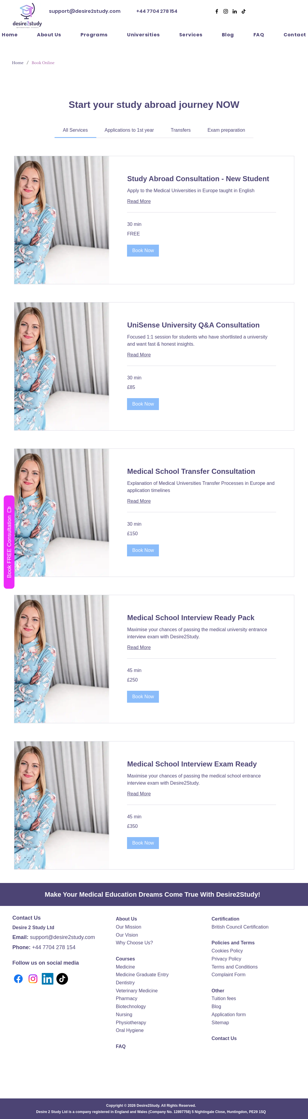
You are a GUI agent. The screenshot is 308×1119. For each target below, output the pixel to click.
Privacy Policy (227, 958)
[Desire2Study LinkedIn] (235, 11)
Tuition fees (224, 998)
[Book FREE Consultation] (9, 542)
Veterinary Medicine (137, 990)
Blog (216, 1006)
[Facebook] (217, 11)
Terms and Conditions (235, 966)
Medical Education (108, 894)
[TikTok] (62, 979)
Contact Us (224, 1038)
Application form (229, 1014)
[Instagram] (33, 979)
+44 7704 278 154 (156, 11)
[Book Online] (43, 62)
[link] (75, 130)
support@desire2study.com (84, 11)
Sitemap (220, 1022)
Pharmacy (126, 998)
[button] (190, 34)
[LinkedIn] (47, 979)
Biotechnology (131, 1006)
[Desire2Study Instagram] (226, 11)
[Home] (18, 62)
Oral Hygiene (130, 1030)
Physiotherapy (131, 1022)
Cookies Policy (227, 950)
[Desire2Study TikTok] (244, 11)
